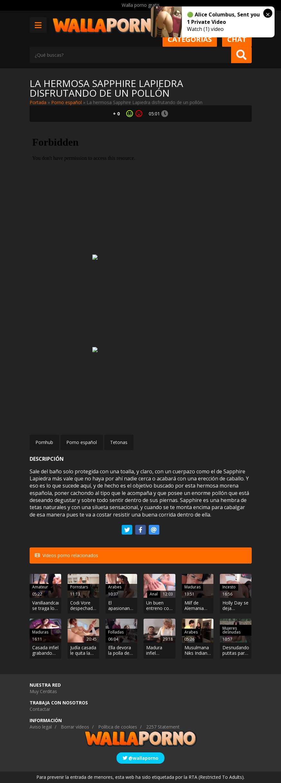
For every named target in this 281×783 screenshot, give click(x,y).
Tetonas (118, 442)
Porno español (66, 102)
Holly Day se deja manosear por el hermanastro (235, 605)
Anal (154, 594)
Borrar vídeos (75, 727)
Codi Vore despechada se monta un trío (83, 605)
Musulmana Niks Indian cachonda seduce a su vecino (196, 650)
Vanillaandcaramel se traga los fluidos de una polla (45, 605)
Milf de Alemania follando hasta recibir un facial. (197, 605)
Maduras (192, 587)
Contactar (40, 709)
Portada (38, 102)
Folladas (116, 632)
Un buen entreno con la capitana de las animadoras (159, 605)
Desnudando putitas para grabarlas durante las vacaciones (235, 650)
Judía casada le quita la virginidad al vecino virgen (83, 650)
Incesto (229, 587)
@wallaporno (140, 758)
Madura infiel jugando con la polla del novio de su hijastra (159, 650)
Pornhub (44, 442)
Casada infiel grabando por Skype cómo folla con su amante (45, 650)
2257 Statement (163, 727)
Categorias (190, 39)
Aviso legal (41, 727)
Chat (237, 39)
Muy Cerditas (43, 691)
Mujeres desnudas (231, 630)
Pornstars (79, 587)
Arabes (114, 587)
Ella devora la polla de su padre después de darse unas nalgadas (120, 650)
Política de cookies (117, 727)
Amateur (40, 587)
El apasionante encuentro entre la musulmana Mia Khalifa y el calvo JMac (121, 605)
